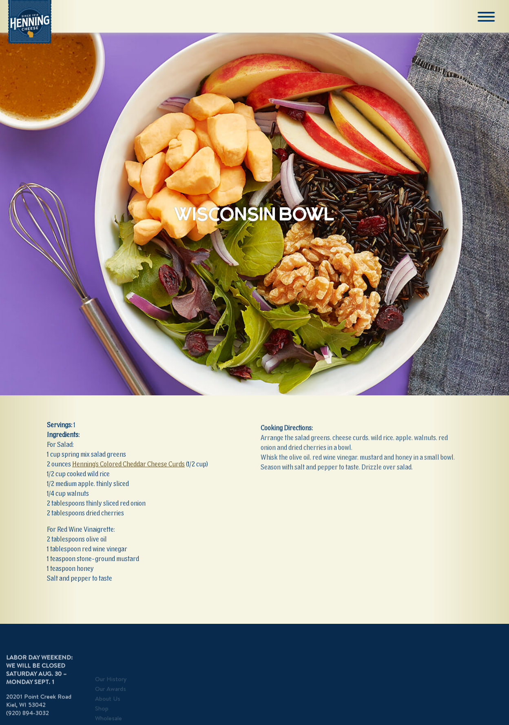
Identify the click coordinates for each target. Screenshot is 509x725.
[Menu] (487, 17)
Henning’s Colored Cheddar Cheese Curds (128, 465)
